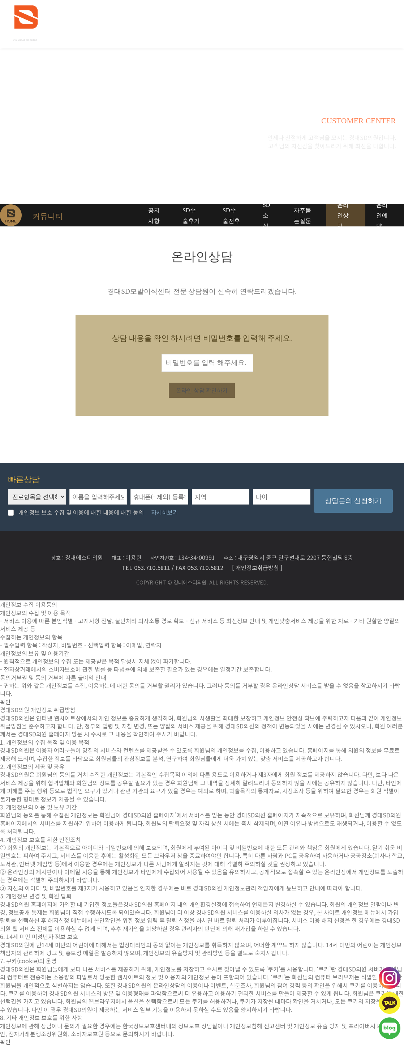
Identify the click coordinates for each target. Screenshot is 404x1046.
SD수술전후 (231, 215)
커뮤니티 (325, 23)
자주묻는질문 (302, 215)
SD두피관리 (372, 23)
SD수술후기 (191, 215)
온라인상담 (343, 215)
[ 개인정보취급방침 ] (257, 567)
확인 (5, 701)
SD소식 (266, 215)
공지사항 (154, 215)
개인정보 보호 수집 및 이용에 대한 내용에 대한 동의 (76, 512)
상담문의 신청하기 (353, 501)
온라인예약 (382, 215)
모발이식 (282, 23)
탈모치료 (195, 23)
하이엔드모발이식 (238, 24)
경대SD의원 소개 (148, 24)
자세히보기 (164, 512)
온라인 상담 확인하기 (202, 390)
